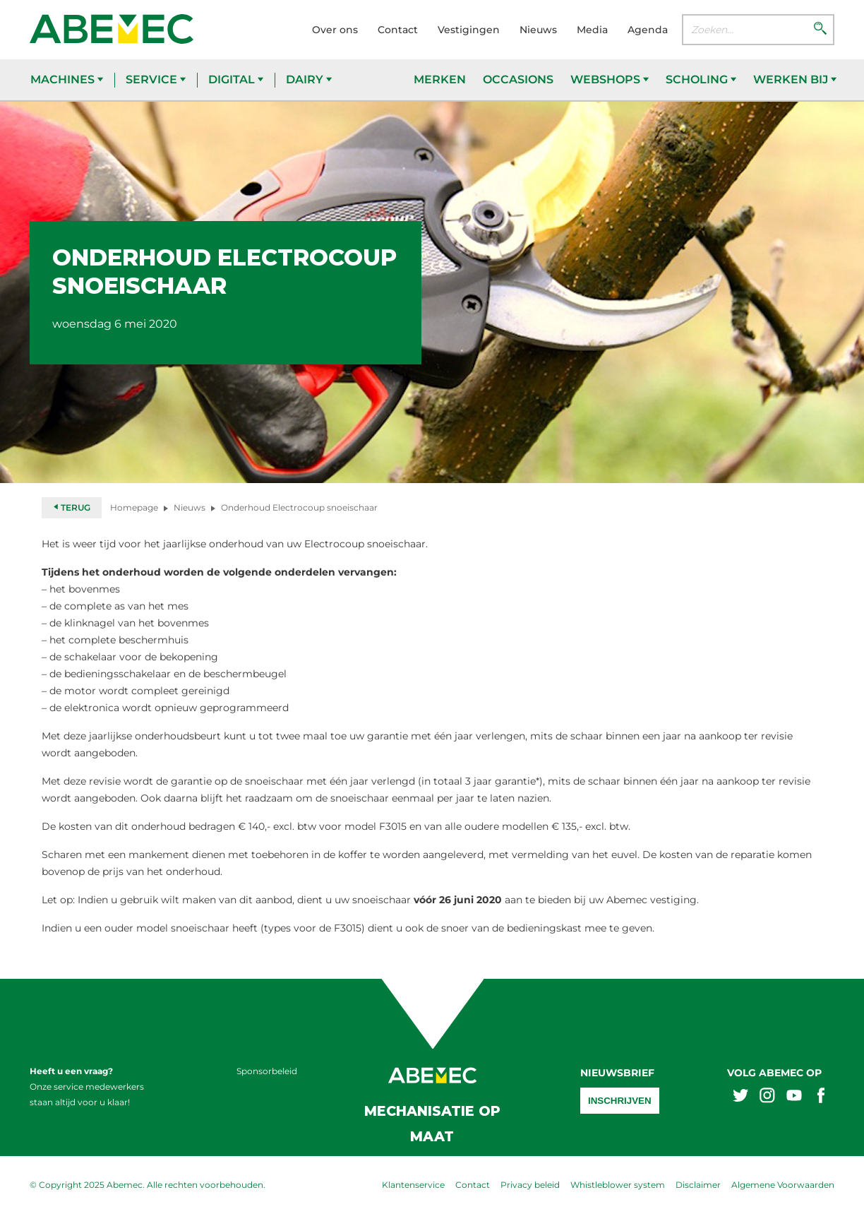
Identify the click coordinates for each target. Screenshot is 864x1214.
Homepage (134, 507)
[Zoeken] (820, 29)
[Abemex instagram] (767, 1097)
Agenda (648, 29)
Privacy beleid (530, 1184)
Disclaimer (698, 1184)
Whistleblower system (617, 1184)
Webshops (609, 79)
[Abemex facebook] (821, 1097)
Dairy (309, 79)
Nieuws (538, 29)
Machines (66, 79)
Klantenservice (413, 1184)
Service (156, 79)
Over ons (335, 29)
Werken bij (794, 79)
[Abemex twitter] (740, 1097)
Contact (398, 29)
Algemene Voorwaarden (782, 1184)
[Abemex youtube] (794, 1097)
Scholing (701, 79)
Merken (440, 79)
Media (592, 29)
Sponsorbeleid (266, 1071)
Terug (71, 507)
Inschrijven (620, 1100)
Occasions (518, 79)
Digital (235, 79)
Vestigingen (469, 29)
